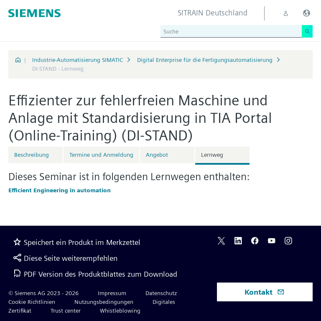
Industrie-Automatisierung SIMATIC (77, 59)
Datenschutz (161, 293)
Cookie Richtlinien (31, 301)
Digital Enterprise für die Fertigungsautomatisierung (205, 59)
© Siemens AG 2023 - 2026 (43, 293)
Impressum (112, 293)
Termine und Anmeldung (101, 154)
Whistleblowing (120, 310)
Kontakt (265, 292)
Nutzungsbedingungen (103, 301)
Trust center (66, 310)
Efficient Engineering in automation (59, 190)
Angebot (157, 154)
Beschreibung (31, 154)
